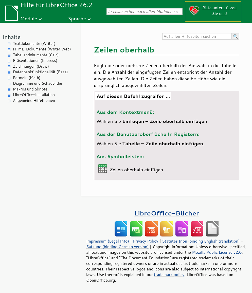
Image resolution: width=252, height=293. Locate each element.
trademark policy (169, 274)
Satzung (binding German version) (117, 246)
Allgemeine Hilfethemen (34, 100)
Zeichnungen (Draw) (31, 66)
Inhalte (12, 37)
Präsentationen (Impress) (35, 60)
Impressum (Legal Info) (107, 241)
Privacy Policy (145, 241)
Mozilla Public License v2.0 (217, 252)
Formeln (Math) (26, 77)
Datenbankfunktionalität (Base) (40, 72)
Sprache (77, 18)
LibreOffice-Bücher (166, 213)
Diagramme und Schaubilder (37, 83)
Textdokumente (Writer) (34, 43)
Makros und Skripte (30, 89)
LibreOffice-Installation (34, 94)
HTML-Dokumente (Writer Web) (42, 49)
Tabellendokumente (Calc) (36, 55)
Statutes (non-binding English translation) (201, 241)
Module (28, 18)
